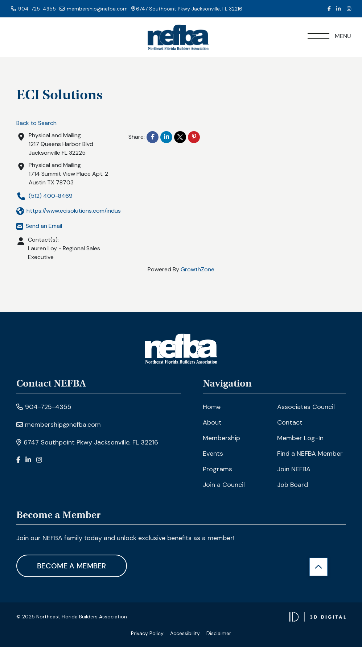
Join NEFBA (293, 469)
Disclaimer (218, 633)
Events (213, 453)
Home (212, 406)
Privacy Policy (147, 633)
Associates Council (306, 406)
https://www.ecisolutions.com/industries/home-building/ (95, 211)
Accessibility (185, 633)
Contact (290, 422)
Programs (217, 469)
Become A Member (71, 566)
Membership (221, 438)
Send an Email (39, 226)
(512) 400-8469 (44, 196)
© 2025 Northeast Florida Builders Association (71, 616)
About (212, 422)
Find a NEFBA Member (310, 453)
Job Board (292, 484)
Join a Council (224, 484)
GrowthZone (197, 269)
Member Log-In (300, 438)
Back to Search (36, 123)
